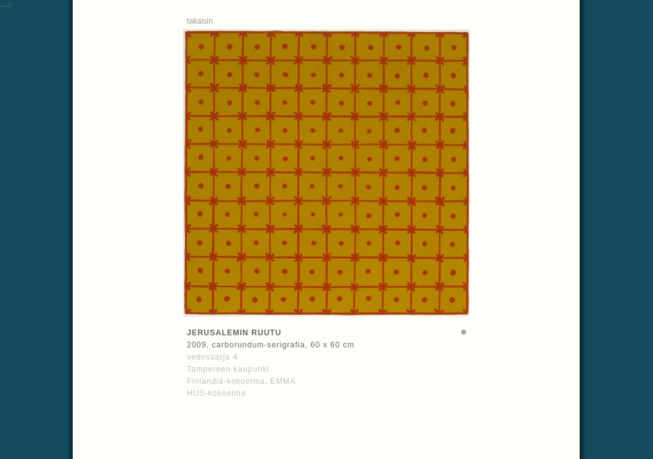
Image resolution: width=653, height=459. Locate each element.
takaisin (200, 21)
